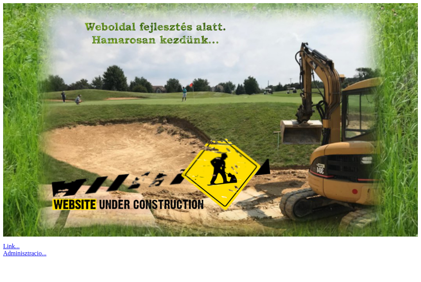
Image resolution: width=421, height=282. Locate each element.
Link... (11, 246)
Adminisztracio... (25, 253)
